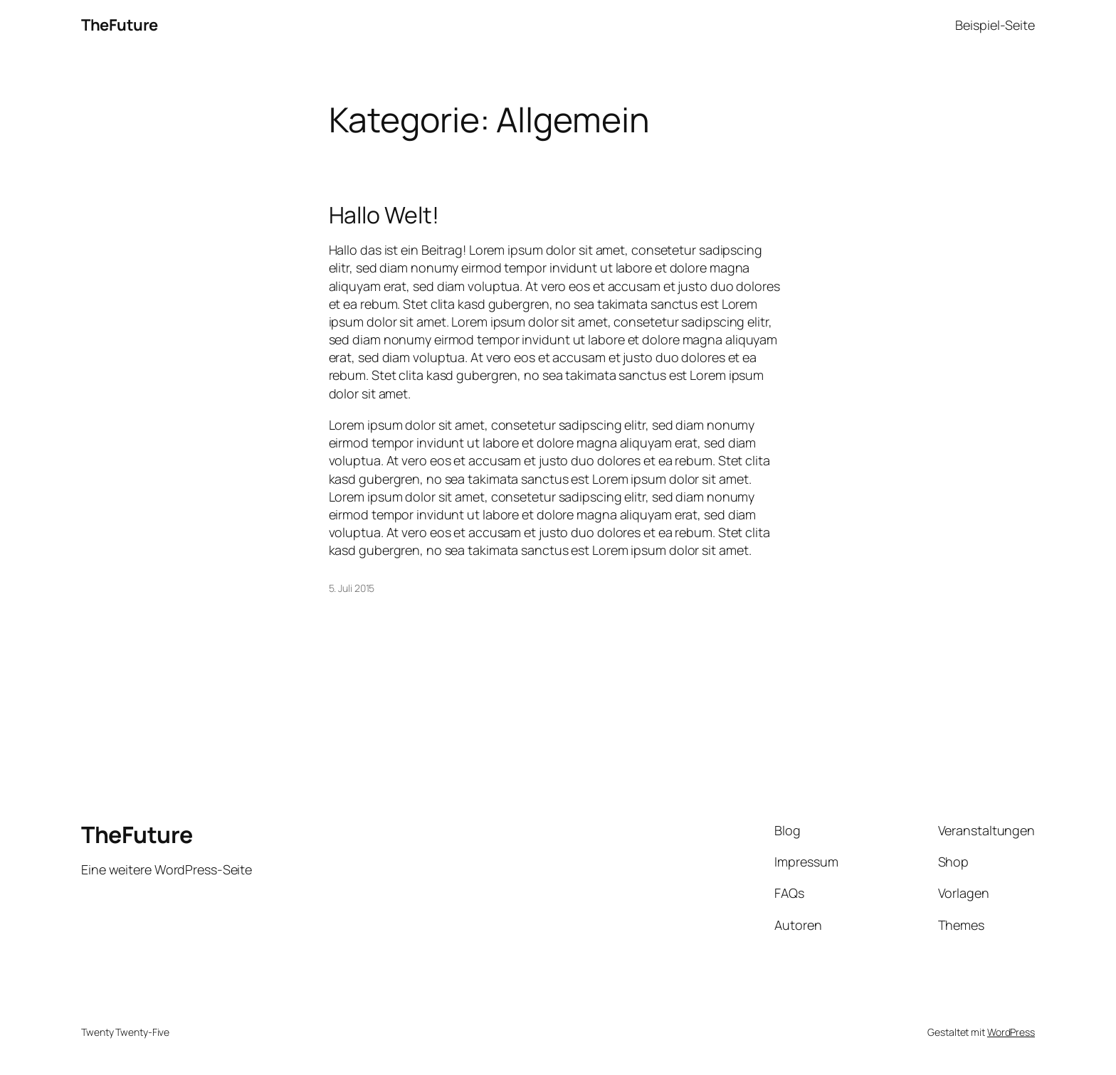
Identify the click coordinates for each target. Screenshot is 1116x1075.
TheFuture (119, 25)
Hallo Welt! (384, 215)
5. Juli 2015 (352, 588)
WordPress (1011, 1032)
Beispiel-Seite (995, 24)
